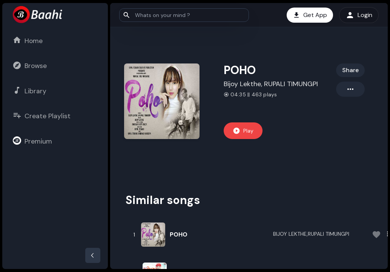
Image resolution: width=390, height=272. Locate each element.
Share (350, 70)
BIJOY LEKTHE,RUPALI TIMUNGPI (311, 233)
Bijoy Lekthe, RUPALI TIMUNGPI (271, 83)
